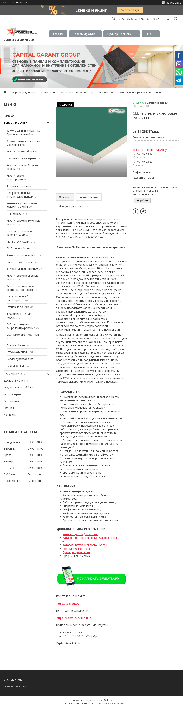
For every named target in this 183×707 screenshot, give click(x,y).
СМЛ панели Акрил (44, 92)
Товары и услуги (84, 34)
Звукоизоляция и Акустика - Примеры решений (24, 132)
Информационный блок (19, 387)
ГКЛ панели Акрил (18, 241)
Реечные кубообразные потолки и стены (22, 205)
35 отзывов (173, 2)
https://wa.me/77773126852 (74, 618)
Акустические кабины (20, 151)
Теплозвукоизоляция (20, 359)
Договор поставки (15, 686)
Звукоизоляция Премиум (22, 268)
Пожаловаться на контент (110, 703)
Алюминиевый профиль (21, 255)
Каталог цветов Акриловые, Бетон (85, 545)
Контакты (10, 414)
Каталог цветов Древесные (80, 534)
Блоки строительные (20, 262)
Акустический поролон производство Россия (21, 288)
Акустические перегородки (15, 177)
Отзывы (9, 408)
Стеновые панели (18, 307)
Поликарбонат (16, 345)
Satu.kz (108, 700)
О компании (11, 401)
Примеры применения (76, 552)
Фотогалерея (12, 394)
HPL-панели (14, 214)
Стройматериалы (18, 352)
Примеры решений (120, 34)
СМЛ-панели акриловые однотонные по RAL (87, 92)
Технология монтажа (76, 548)
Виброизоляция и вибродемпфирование (21, 326)
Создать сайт (8, 2)
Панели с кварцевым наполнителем (20, 233)
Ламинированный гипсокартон (18, 298)
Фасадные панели (18, 186)
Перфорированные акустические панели (20, 194)
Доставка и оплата (16, 380)
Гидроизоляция (16, 365)
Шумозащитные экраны (22, 158)
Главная (58, 34)
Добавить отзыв (175, 18)
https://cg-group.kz (68, 603)
